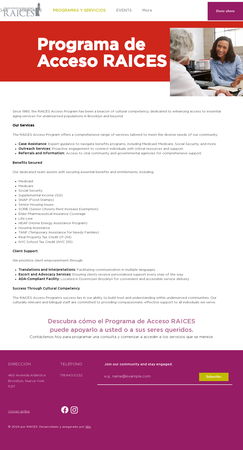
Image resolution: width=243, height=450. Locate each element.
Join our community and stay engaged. (138, 364)
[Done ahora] (225, 11)
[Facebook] (65, 410)
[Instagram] (74, 410)
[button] (124, 10)
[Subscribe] (214, 377)
